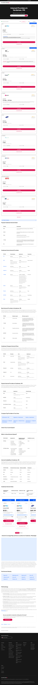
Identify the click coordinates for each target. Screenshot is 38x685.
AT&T (4, 260)
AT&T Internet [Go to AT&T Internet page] (11, 644)
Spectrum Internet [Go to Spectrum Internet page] (11, 645)
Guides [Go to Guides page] (24, 645)
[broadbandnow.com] (5, 3)
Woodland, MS (32, 579)
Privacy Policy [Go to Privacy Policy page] (33, 644)
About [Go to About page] (2, 644)
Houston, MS (32, 577)
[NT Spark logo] (7, 199)
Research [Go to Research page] (24, 644)
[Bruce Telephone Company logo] (7, 178)
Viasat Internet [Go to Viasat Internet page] (11, 653)
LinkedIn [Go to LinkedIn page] (2, 668)
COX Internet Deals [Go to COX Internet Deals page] (19, 652)
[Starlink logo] (7, 51)
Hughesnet (4, 270)
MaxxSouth (4, 266)
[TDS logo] (7, 117)
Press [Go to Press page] (2, 648)
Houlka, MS (23, 577)
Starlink (4, 285)
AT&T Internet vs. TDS (5, 417)
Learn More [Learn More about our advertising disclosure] (29, 0)
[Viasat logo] (7, 75)
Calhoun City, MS (6, 577)
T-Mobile (4, 274)
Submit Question (7, 619)
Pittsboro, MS (14, 579)
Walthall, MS (24, 579)
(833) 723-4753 (19, 172)
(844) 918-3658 (19, 110)
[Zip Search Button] (26, 15)
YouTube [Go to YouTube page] (2, 671)
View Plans (19, 42)
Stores (21, 532)
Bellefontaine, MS (15, 575)
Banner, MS (5, 575)
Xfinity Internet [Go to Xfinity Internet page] (11, 654)
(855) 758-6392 (19, 151)
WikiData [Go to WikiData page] (2, 672)
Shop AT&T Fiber (8, 520)
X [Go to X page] (1, 669)
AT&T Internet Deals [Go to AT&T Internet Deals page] (19, 644)
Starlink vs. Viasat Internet (30, 417)
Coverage (17, 532)
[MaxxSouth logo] (7, 158)
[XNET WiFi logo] (7, 138)
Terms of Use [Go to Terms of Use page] (32, 645)
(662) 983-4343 (19, 192)
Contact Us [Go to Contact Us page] (3, 649)
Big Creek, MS (24, 575)
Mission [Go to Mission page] (2, 645)
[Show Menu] (36, 3)
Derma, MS (14, 577)
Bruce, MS (31, 575)
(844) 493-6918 (19, 68)
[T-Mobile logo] (7, 95)
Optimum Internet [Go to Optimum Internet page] (11, 657)
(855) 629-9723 (19, 131)
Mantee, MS (5, 579)
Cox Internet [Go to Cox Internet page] (10, 650)
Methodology (3, 610)
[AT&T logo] (7, 26)
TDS (3, 256)
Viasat (4, 299)
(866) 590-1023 (19, 44)
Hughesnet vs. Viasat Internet (18, 417)
